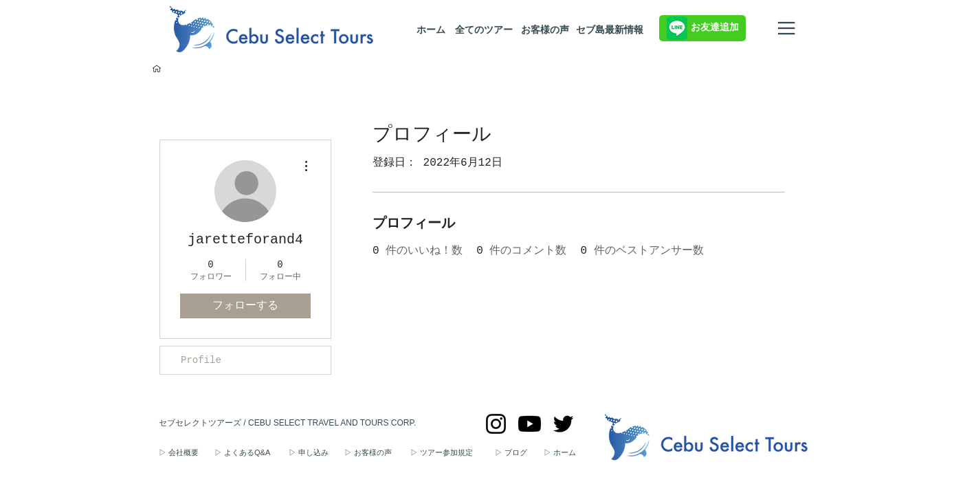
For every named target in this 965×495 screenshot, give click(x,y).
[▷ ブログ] (519, 453)
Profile (201, 360)
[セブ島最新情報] (609, 29)
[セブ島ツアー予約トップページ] (157, 69)
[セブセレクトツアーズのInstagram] (495, 423)
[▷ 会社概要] (186, 453)
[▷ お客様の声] (377, 453)
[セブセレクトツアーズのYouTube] (529, 423)
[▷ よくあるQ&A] (251, 453)
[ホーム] (431, 29)
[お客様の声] (545, 29)
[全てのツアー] (484, 29)
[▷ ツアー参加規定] (452, 453)
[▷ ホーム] (567, 453)
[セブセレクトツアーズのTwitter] (563, 423)
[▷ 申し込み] (316, 453)
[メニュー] (787, 28)
